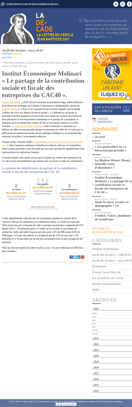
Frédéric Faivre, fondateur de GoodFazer (113, 217)
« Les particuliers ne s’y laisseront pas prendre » (111, 148)
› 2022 (95, 344)
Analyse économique (105, 249)
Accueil (100, 137)
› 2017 (95, 373)
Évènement (99, 266)
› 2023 (95, 338)
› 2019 (95, 361)
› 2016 (95, 379)
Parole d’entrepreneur (106, 284)
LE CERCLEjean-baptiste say (107, 230)
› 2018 (95, 367)
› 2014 (95, 390)
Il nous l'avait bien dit (106, 272)
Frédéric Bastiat (9, 109)
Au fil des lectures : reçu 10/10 (112, 260)
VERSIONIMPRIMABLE (105, 120)
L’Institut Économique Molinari (27, 126)
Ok (58, 404)
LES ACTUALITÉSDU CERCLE (108, 109)
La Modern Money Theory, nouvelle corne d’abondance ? (113, 163)
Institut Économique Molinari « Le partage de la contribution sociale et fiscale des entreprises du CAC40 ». (113, 185)
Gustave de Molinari (12, 102)
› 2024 (95, 308)
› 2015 (95, 385)
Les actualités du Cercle (107, 278)
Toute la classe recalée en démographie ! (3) (112, 203)
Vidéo (95, 289)
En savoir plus (69, 404)
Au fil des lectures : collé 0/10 (111, 254)
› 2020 (95, 355)
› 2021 (95, 350)
